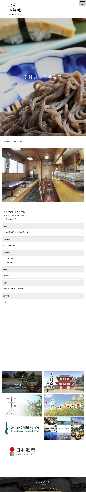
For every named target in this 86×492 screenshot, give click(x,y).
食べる (9, 141)
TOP (3, 141)
